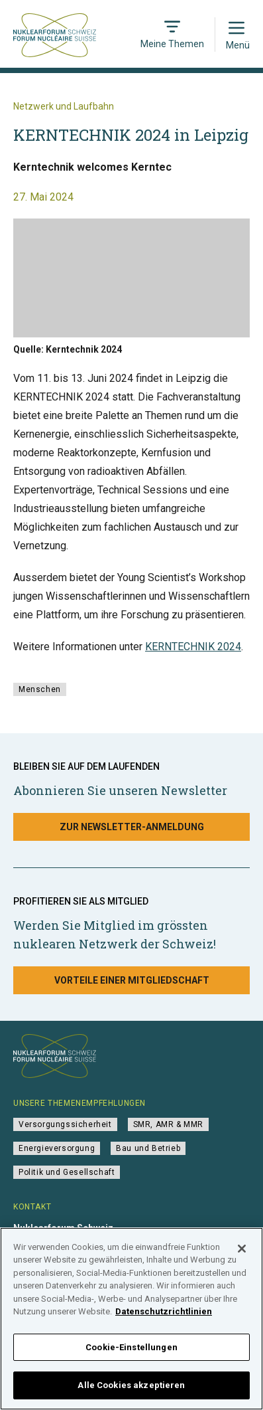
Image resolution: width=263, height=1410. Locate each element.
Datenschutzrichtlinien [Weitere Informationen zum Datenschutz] (163, 1320)
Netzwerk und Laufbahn (63, 106)
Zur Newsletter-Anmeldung (132, 827)
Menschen (40, 689)
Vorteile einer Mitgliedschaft (131, 980)
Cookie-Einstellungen (131, 1356)
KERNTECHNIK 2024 (193, 646)
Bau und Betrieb (148, 1148)
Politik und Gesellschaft (67, 1172)
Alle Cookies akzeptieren (131, 1394)
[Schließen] (241, 1257)
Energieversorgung (57, 1148)
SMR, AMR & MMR (168, 1124)
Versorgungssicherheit (65, 1124)
